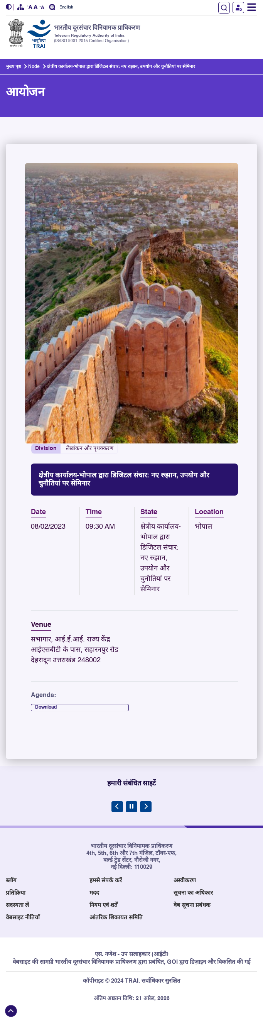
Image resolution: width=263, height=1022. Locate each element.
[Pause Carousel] (131, 806)
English (66, 7)
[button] (9, 7)
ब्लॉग (11, 880)
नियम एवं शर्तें (103, 905)
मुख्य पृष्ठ (13, 66)
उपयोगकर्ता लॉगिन (238, 7)
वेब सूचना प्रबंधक (192, 905)
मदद (94, 893)
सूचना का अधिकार (193, 893)
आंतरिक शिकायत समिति (116, 917)
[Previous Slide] (117, 806)
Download (46, 707)
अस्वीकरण (185, 880)
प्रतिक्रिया (15, 893)
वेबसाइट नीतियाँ (23, 917)
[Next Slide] (146, 806)
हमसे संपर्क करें (105, 880)
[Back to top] (11, 1011)
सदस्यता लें (17, 905)
